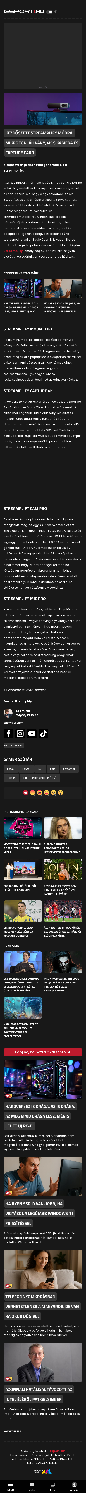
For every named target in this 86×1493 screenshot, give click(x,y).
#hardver (19, 745)
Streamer (69, 769)
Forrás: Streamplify (18, 701)
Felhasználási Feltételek (43, 1463)
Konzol (26, 769)
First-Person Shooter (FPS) (39, 778)
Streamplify (13, 251)
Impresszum (18, 1455)
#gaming (8, 745)
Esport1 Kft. (58, 1451)
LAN (40, 769)
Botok (10, 769)
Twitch (11, 778)
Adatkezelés (62, 1455)
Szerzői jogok (40, 1455)
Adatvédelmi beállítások (28, 1459)
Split (52, 769)
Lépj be (21, 1052)
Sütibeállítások (60, 1459)
